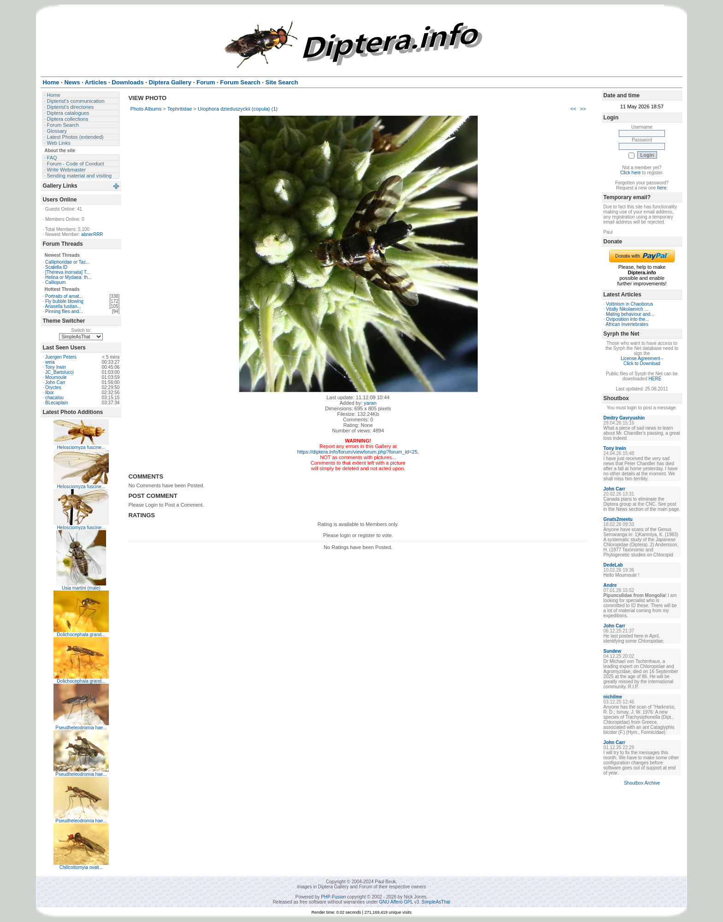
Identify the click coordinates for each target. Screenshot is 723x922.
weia (50, 362)
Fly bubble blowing (64, 301)
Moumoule (56, 377)
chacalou (54, 397)
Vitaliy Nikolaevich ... (627, 309)
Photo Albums (145, 109)
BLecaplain (56, 402)
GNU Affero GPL (396, 901)
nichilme (613, 696)
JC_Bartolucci (59, 372)
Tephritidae (179, 109)
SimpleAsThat (435, 901)
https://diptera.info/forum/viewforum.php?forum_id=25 (357, 452)
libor (49, 392)
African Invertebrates (627, 324)
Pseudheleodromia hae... (81, 727)
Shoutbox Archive (642, 783)
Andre (610, 585)
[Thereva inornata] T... (67, 272)
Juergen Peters (61, 357)
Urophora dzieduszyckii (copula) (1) (238, 109)
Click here (630, 172)
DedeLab (613, 564)
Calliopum (55, 282)
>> (583, 109)
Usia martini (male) (81, 588)
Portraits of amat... (64, 296)
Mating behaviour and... (630, 314)
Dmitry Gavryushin (624, 417)
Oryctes (53, 387)
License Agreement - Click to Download (642, 361)
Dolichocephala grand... (81, 634)
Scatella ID (56, 267)
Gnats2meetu (618, 519)
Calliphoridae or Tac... (67, 262)
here (661, 187)
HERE (655, 378)
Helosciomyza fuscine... (81, 447)
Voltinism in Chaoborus (629, 304)
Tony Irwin (55, 367)
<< (573, 109)
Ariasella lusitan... (63, 306)
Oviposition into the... (627, 319)
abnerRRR (92, 234)
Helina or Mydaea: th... (68, 277)
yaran (370, 403)
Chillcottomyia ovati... (81, 867)
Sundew (612, 651)
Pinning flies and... (64, 311)
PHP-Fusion (333, 896)
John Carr (55, 382)
